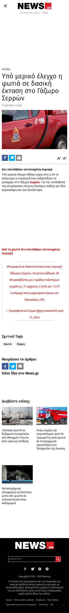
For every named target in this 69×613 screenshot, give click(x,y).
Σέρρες (21, 344)
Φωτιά (7, 344)
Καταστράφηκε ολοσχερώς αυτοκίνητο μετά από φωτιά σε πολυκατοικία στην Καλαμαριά (16, 496)
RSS (51, 605)
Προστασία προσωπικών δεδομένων (21, 605)
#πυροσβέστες (19, 280)
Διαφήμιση (40, 600)
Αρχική (9, 600)
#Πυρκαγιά (14, 266)
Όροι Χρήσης (53, 600)
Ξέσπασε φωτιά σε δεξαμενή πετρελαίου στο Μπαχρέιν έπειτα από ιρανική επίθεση (15, 436)
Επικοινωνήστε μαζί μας (24, 600)
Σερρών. (35, 182)
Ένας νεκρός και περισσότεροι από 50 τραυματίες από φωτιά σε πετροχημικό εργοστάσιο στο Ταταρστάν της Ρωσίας (51, 439)
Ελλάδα (6, 69)
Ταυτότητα (43, 605)
